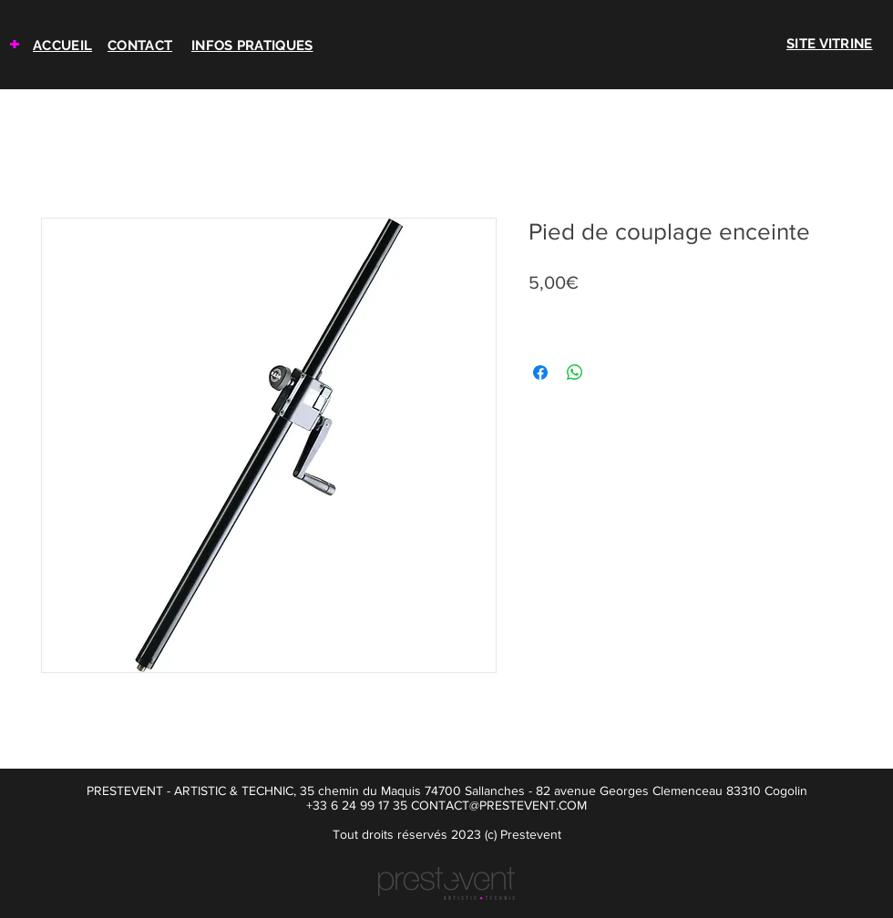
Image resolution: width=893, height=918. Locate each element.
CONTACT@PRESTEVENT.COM (499, 805)
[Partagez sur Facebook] (540, 372)
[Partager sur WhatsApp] (575, 372)
